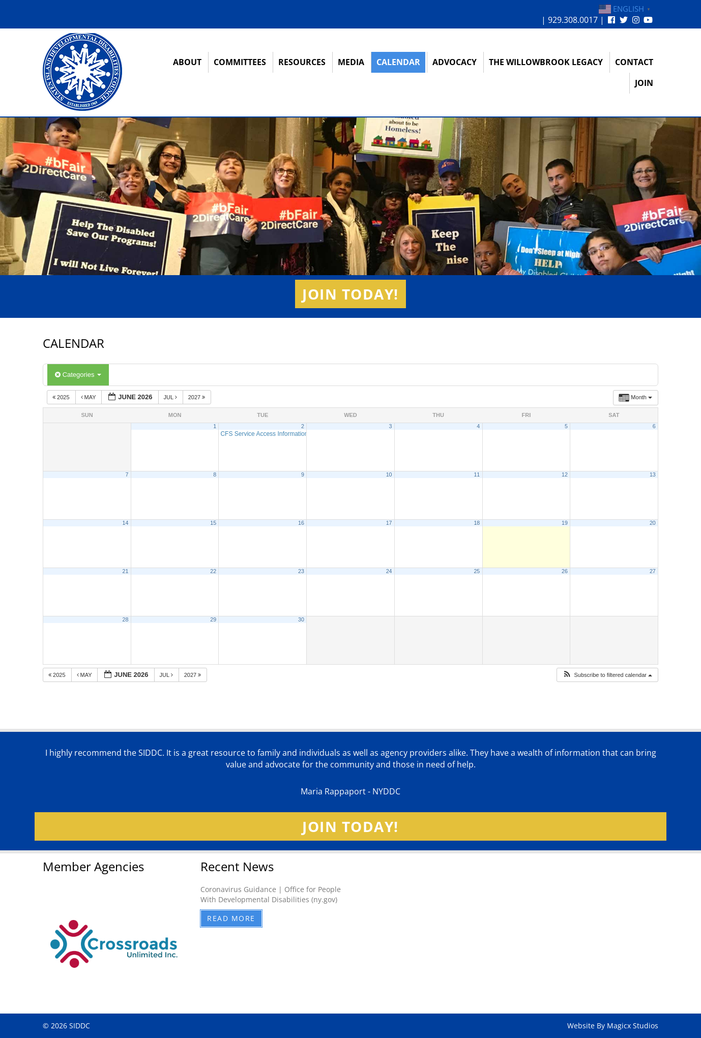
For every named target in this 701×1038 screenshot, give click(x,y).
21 (126, 571)
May (89, 397)
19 (565, 523)
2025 (61, 397)
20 (653, 523)
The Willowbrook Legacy (546, 62)
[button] (607, 675)
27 (653, 571)
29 (213, 619)
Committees (240, 62)
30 (301, 619)
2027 (197, 397)
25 (477, 571)
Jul (171, 397)
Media (351, 62)
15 (213, 523)
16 (301, 523)
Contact (634, 62)
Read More (231, 918)
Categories (78, 374)
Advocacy (454, 62)
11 (477, 474)
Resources (302, 62)
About (187, 62)
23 (301, 571)
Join (644, 82)
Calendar (398, 62)
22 (213, 571)
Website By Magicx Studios (612, 1025)
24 (389, 571)
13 (653, 474)
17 (389, 523)
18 (477, 523)
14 (126, 523)
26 (565, 571)
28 (126, 619)
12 (565, 474)
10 (389, 474)
